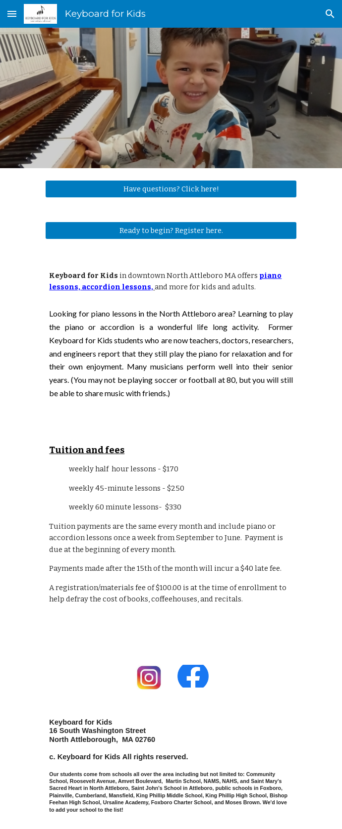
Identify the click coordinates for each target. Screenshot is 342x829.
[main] (170, 281)
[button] (12, 13)
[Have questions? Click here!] (171, 188)
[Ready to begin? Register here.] (171, 230)
